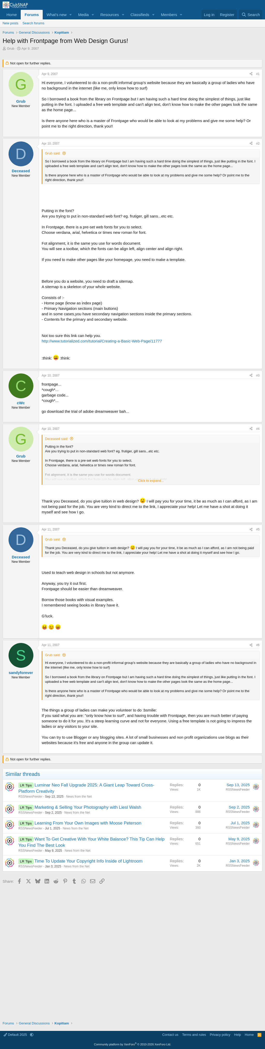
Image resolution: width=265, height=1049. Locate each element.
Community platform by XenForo (132, 1044)
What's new (57, 14)
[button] (70, 14)
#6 (258, 645)
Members (169, 14)
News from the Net (79, 796)
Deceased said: (56, 439)
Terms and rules (194, 1035)
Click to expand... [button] (151, 481)
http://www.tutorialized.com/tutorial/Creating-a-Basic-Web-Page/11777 (102, 341)
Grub (10, 48)
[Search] (250, 14)
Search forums (34, 23)
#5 (258, 529)
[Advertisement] (132, 951)
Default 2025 (16, 1035)
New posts (10, 23)
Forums (32, 14)
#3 (258, 375)
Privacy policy (220, 1035)
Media (83, 14)
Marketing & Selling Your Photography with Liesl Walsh (87, 807)
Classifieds (139, 14)
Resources (109, 14)
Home (11, 14)
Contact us (170, 1035)
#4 (258, 429)
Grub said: (53, 153)
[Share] (251, 74)
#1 (258, 74)
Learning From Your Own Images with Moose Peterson (87, 823)
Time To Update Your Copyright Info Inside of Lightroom (88, 861)
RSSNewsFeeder (30, 796)
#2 (258, 143)
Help (237, 1035)
